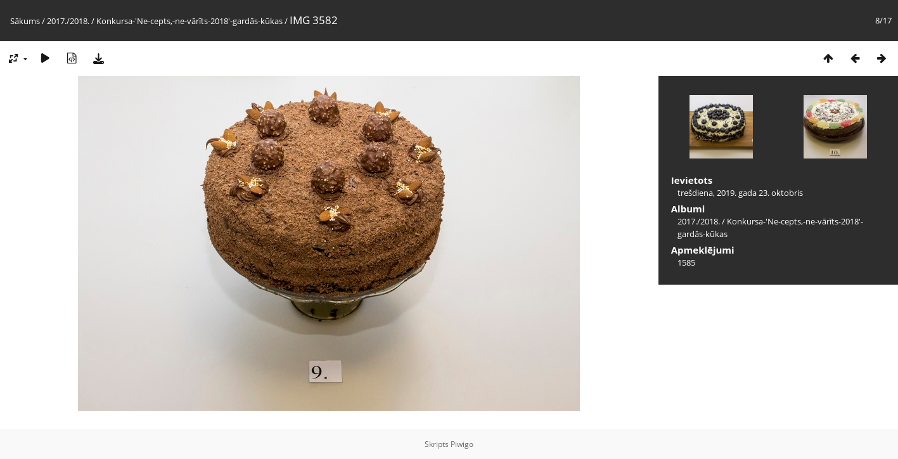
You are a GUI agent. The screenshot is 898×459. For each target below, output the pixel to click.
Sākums (25, 21)
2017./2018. (68, 21)
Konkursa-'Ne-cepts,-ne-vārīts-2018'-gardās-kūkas (189, 21)
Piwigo (462, 444)
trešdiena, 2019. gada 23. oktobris (740, 192)
